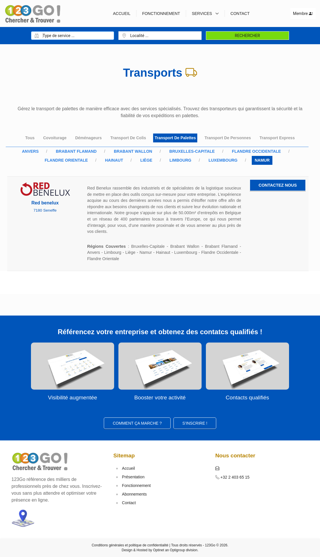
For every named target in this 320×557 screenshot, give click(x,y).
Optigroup (177, 550)
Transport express (277, 138)
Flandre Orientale (66, 160)
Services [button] (205, 13)
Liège (146, 160)
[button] (217, 468)
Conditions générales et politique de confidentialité (130, 545)
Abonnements (134, 494)
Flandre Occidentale (256, 151)
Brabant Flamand (76, 151)
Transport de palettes (175, 138)
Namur (262, 160)
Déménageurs (88, 138)
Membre (303, 13)
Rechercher (247, 35)
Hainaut (114, 160)
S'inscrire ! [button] (194, 423)
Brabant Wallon (133, 151)
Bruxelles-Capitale (192, 151)
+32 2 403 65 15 (234, 477)
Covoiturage (55, 138)
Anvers (30, 151)
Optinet (158, 550)
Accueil (121, 13)
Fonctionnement (161, 13)
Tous (29, 138)
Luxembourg (222, 160)
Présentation (133, 477)
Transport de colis (128, 138)
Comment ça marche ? (137, 423)
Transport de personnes (227, 138)
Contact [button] (240, 13)
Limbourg (180, 160)
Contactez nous (278, 185)
